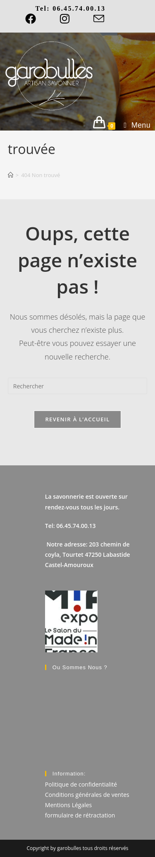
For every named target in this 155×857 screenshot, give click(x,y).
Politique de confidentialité (81, 784)
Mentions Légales (68, 805)
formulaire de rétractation (80, 815)
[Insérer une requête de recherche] (78, 386)
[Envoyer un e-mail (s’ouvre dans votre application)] (98, 18)
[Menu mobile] (134, 125)
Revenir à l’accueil (77, 419)
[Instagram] (64, 18)
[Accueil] (10, 175)
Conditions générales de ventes (87, 795)
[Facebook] (36, 18)
